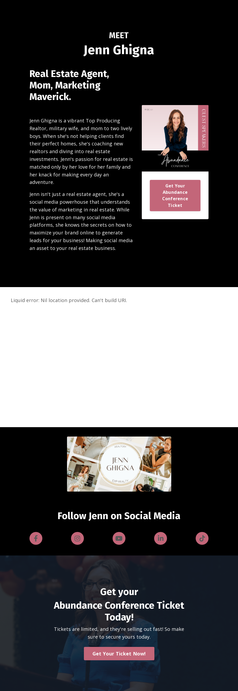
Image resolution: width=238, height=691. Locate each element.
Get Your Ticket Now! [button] (119, 653)
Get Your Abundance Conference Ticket (175, 195)
